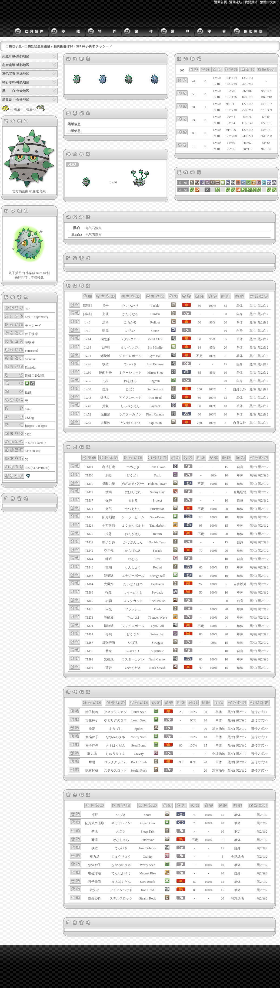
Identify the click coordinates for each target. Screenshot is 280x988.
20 (225, 322)
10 (225, 331)
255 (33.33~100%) (37, 468)
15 (225, 364)
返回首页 (220, 2)
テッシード (33, 326)
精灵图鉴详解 (63, 46)
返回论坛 (235, 2)
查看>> (35, 110)
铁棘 (28, 392)
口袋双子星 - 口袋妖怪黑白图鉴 (27, 46)
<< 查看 (11, 110)
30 (225, 314)
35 (225, 306)
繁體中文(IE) (269, 2)
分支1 (72, 164)
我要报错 (251, 2)
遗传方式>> (259, 712)
